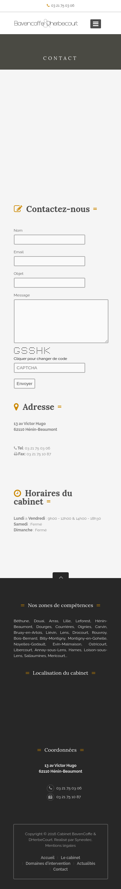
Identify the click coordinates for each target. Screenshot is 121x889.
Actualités (86, 863)
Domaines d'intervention (48, 863)
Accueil (48, 857)
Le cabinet (70, 857)
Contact (60, 869)
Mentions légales (60, 845)
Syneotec (83, 839)
